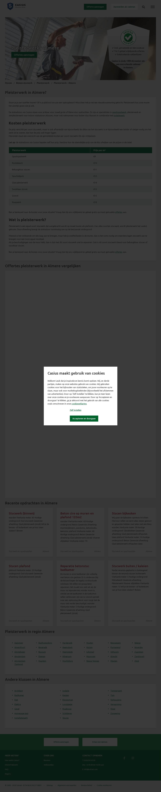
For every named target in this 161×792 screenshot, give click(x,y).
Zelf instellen (75, 410)
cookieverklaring (79, 404)
